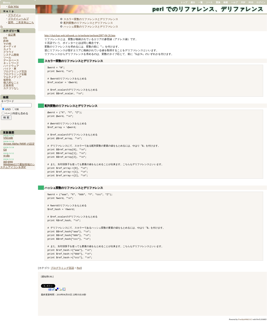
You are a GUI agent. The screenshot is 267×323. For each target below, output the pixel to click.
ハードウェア (11, 65)
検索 (225, 2)
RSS (251, 2)
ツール (7, 57)
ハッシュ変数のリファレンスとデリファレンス (91, 26)
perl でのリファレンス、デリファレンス (208, 9)
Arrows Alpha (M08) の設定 (19, 143)
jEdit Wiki (13, 6)
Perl (79, 268)
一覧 (200, 2)
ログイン (260, 2)
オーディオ (9, 46)
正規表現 (8, 85)
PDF (243, 2)
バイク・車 (9, 68)
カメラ (7, 49)
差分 (193, 2)
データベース (11, 60)
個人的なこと (11, 82)
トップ (184, 2)
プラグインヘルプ (18, 18)
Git (5, 149)
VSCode (8, 137)
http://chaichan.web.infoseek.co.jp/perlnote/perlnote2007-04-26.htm (79, 35)
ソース (209, 2)
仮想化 (7, 79)
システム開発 (11, 54)
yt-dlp (6, 155)
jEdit (5, 40)
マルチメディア (12, 77)
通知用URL (47, 276)
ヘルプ (234, 2)
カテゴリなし (11, 88)
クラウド (8, 51)
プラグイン (14, 15)
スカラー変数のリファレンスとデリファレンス (91, 19)
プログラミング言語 (62, 268)
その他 (7, 43)
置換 (218, 2)
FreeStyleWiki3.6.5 (245, 319)
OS (5, 38)
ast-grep (8, 161)
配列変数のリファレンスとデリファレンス (88, 22)
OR (17, 109)
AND (8, 109)
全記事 (12, 34)
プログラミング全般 (15, 74)
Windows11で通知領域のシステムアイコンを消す (17, 166)
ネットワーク (11, 63)
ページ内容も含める (16, 113)
